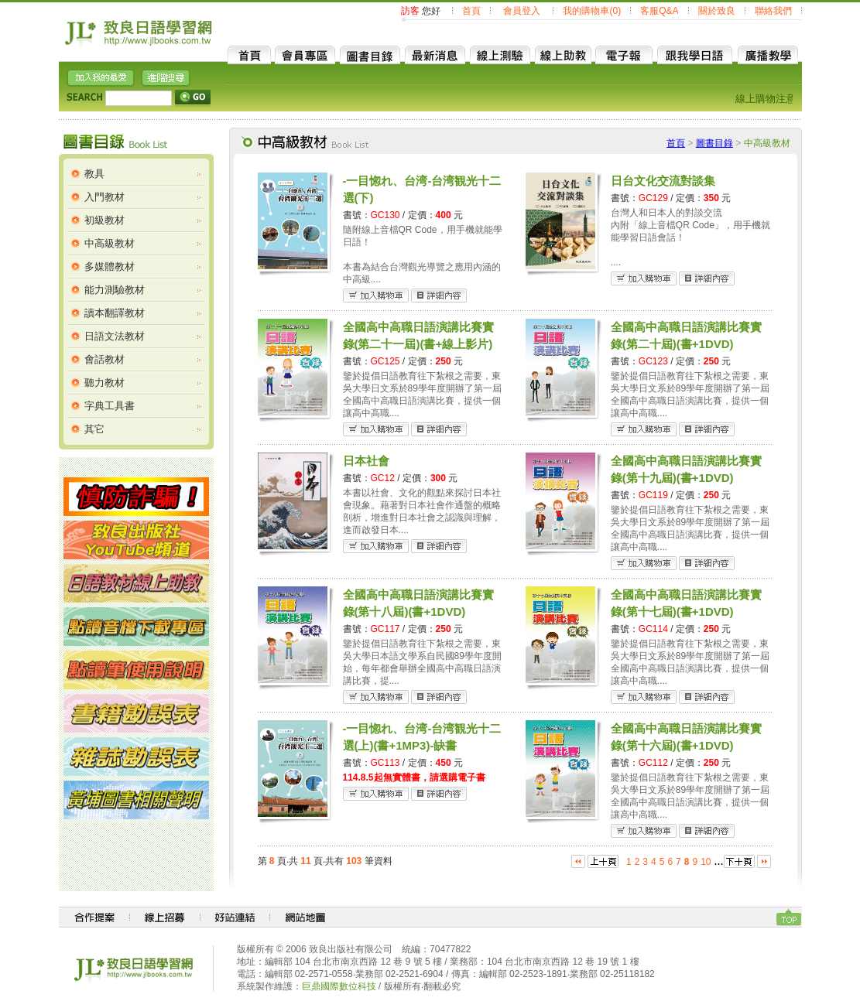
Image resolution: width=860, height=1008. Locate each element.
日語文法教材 (114, 336)
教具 (94, 173)
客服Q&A (659, 10)
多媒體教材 (109, 266)
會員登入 (521, 10)
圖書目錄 (714, 143)
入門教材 (104, 197)
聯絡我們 (773, 10)
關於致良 (716, 10)
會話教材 (104, 359)
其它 (94, 429)
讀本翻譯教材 (114, 313)
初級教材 (104, 220)
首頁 (471, 10)
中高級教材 (109, 243)
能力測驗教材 (114, 290)
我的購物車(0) (592, 10)
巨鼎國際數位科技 (339, 986)
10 (706, 861)
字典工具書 (109, 406)
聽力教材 (104, 382)
